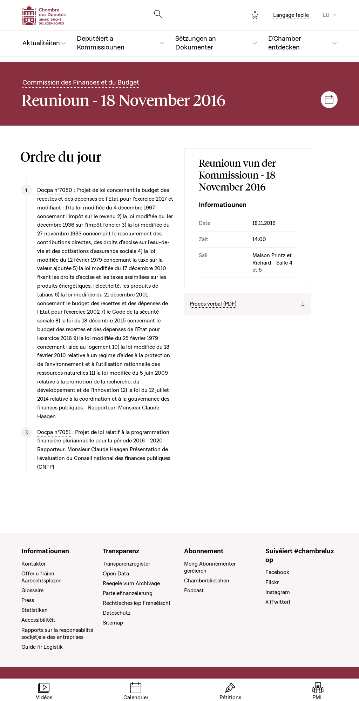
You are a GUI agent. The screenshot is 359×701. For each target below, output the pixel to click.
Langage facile (291, 15)
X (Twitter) (277, 602)
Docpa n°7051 (54, 432)
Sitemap (113, 622)
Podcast (194, 590)
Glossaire (32, 590)
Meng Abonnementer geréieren (210, 567)
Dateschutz (116, 612)
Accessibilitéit (38, 619)
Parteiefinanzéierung (128, 593)
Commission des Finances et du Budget (80, 82)
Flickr (272, 582)
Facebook (277, 572)
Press (27, 600)
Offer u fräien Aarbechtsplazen (41, 577)
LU (326, 15)
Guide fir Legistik (42, 646)
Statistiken (34, 610)
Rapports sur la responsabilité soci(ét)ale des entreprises (57, 634)
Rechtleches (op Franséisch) (136, 603)
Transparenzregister (126, 563)
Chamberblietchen (206, 580)
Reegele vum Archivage (131, 583)
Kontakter (33, 563)
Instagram (277, 592)
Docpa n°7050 (54, 190)
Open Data (116, 573)
